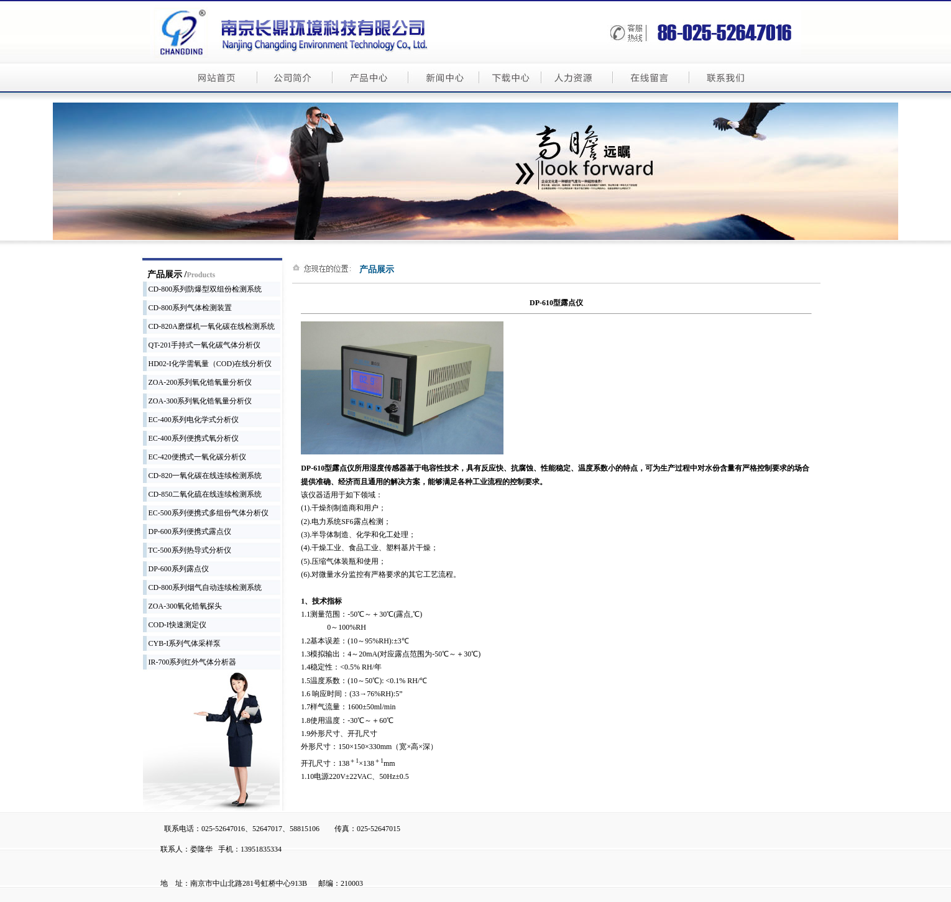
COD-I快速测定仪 (174, 624)
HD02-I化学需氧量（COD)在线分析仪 (207, 363)
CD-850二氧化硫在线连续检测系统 (202, 494)
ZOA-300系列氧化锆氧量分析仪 (197, 401)
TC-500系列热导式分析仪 (187, 550)
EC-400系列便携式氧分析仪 (191, 438)
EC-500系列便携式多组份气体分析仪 (206, 513)
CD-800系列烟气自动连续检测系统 (202, 587)
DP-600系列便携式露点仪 (187, 531)
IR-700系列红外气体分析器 (190, 662)
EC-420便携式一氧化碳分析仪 (194, 457)
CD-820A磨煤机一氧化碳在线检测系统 (209, 326)
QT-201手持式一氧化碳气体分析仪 (202, 345)
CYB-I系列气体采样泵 (182, 643)
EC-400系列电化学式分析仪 (191, 419)
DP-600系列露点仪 (176, 568)
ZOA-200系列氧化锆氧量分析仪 (197, 382)
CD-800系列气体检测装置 (187, 307)
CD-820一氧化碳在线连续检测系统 (202, 475)
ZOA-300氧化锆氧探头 (183, 606)
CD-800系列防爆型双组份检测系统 (202, 289)
